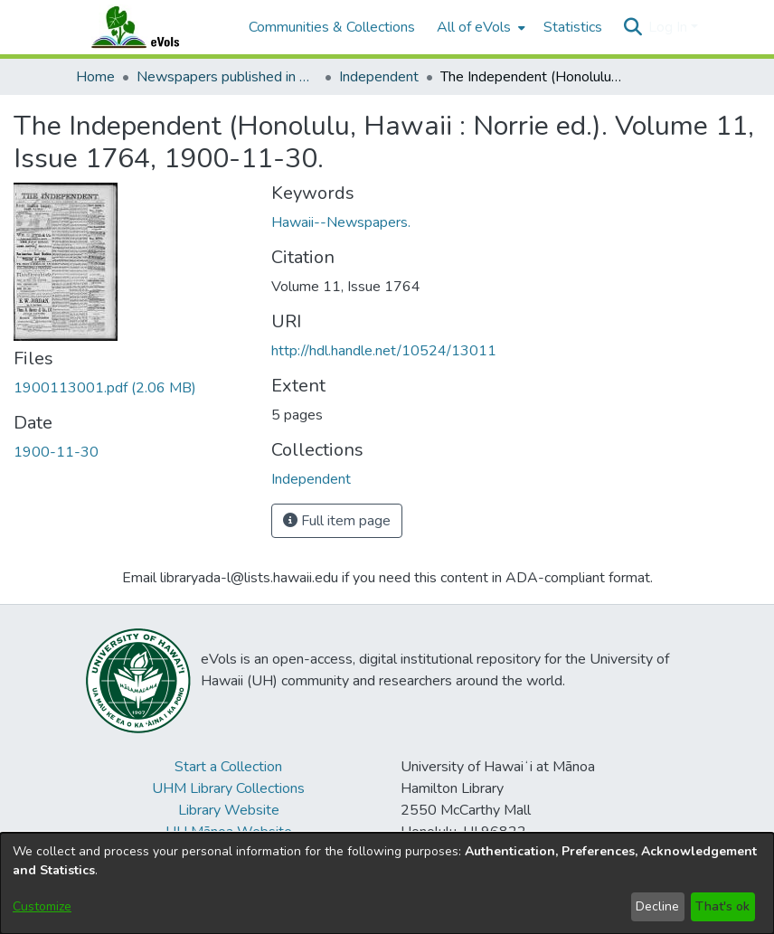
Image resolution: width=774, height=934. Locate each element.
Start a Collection (228, 767)
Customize (42, 906)
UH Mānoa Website (228, 832)
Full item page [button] (337, 521)
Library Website (228, 810)
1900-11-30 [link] (56, 452)
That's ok (722, 906)
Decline (657, 906)
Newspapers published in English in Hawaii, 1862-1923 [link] (227, 77)
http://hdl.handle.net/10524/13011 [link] (383, 351)
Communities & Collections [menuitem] (332, 27)
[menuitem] (479, 27)
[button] (632, 27)
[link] (105, 388)
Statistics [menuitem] (572, 27)
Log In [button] (669, 27)
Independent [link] (379, 77)
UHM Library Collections (228, 788)
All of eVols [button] (474, 27)
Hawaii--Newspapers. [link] (341, 222)
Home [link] (95, 77)
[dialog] (387, 883)
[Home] (153, 27)
